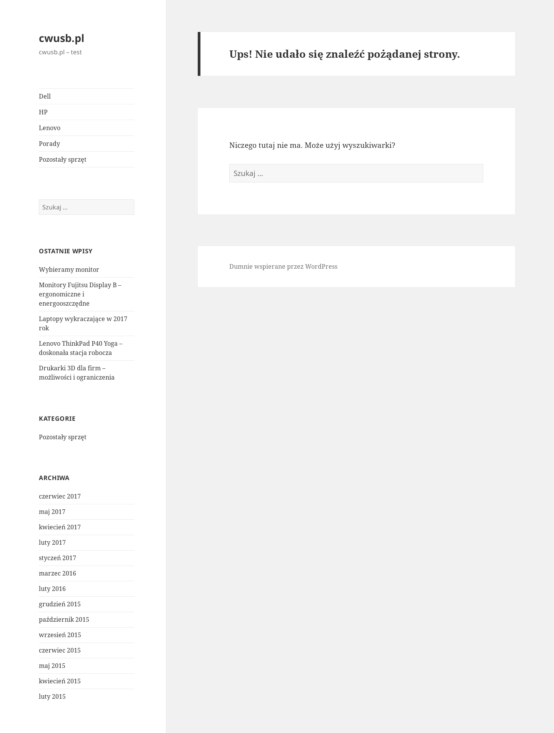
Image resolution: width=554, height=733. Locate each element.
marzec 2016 (57, 573)
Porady (49, 143)
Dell (45, 96)
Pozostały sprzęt (63, 159)
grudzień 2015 (60, 604)
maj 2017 (52, 511)
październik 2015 (64, 619)
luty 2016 (52, 588)
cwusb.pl (61, 38)
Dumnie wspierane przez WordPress (283, 266)
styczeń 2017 (57, 558)
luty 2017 (52, 542)
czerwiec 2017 (60, 496)
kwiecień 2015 (60, 681)
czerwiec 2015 (60, 650)
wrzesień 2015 (60, 635)
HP (43, 112)
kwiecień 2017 (60, 527)
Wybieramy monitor (69, 269)
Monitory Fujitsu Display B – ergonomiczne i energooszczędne (80, 294)
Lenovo (49, 128)
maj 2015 (52, 665)
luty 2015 (52, 696)
